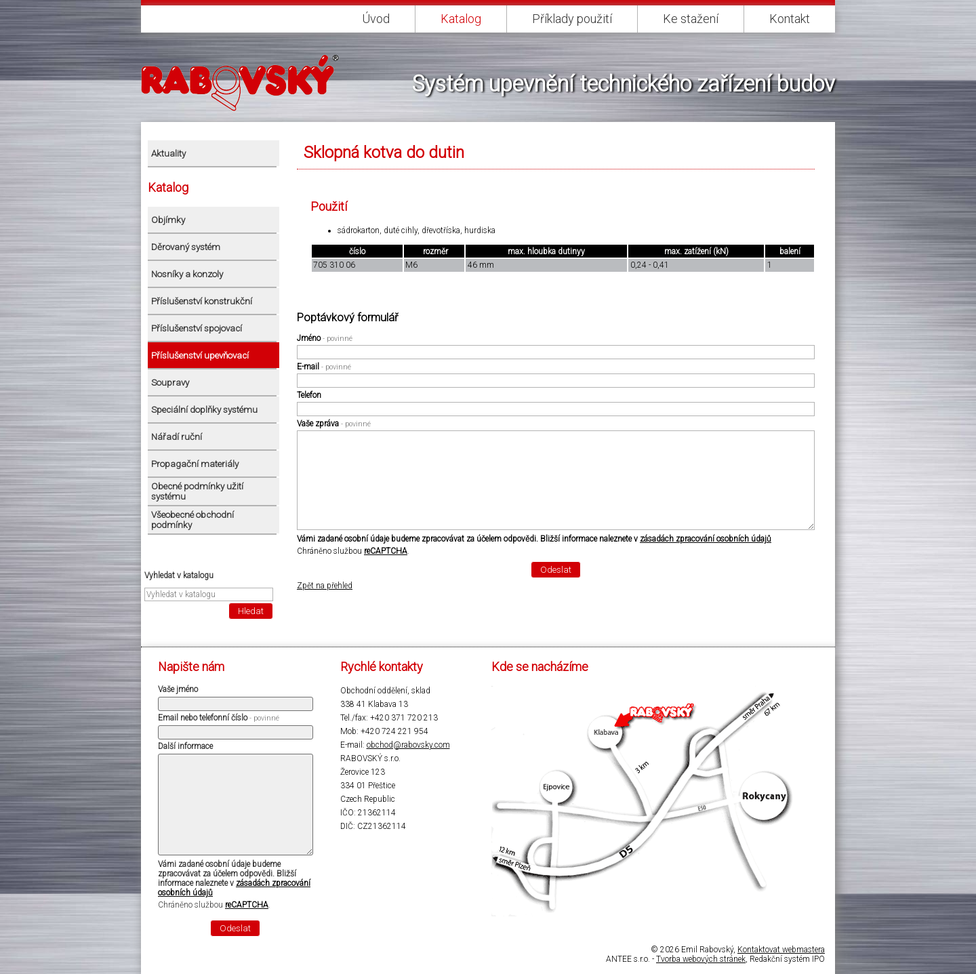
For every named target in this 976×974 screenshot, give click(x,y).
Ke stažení (690, 19)
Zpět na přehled (324, 585)
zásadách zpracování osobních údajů (705, 539)
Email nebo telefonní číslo (218, 718)
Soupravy (170, 383)
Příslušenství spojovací (196, 328)
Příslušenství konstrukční (201, 301)
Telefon (309, 395)
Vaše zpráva (334, 423)
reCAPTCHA (385, 551)
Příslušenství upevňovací (200, 355)
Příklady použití (572, 19)
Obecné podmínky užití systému (197, 491)
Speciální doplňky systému (204, 410)
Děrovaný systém (185, 247)
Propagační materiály (195, 464)
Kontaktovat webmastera (781, 949)
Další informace (185, 746)
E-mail (324, 366)
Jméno (324, 338)
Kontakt (789, 19)
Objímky (168, 220)
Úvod (376, 19)
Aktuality (168, 153)
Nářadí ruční (176, 437)
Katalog (461, 19)
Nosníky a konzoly (187, 274)
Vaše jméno (178, 689)
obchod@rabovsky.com (408, 745)
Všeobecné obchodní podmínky (192, 520)
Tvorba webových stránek (701, 959)
